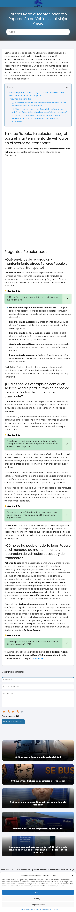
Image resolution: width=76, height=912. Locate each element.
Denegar (38, 898)
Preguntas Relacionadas (20, 99)
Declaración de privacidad (40, 909)
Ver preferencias (38, 904)
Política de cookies (24, 909)
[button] (72, 875)
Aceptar (38, 892)
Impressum (54, 909)
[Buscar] (65, 31)
